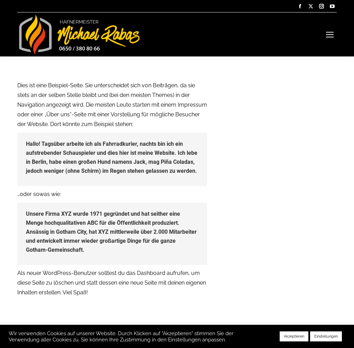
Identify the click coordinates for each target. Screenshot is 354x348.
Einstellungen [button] (326, 336)
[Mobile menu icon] (330, 35)
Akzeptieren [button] (294, 336)
